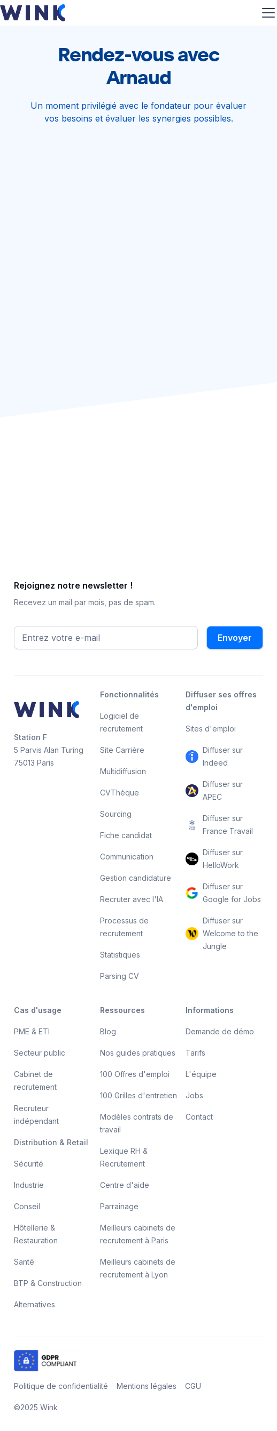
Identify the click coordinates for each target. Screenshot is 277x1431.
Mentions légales (146, 1385)
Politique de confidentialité (61, 1385)
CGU (193, 1385)
